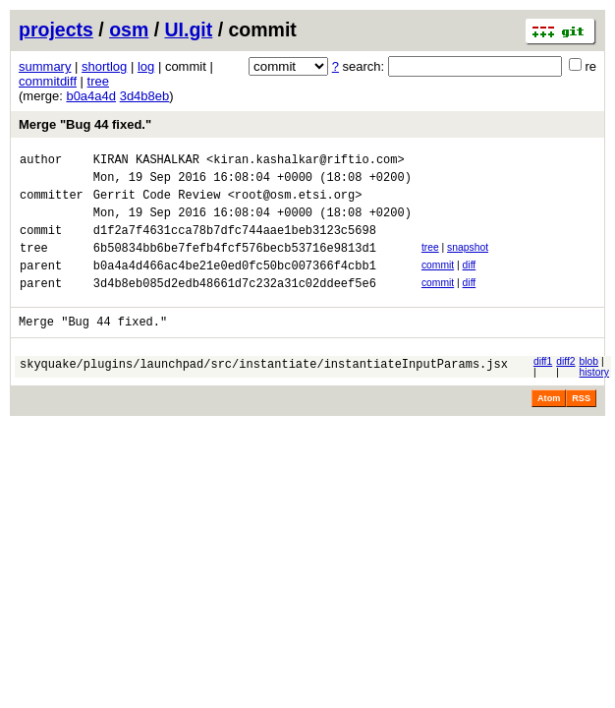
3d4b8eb (145, 95)
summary (45, 66)
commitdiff (48, 81)
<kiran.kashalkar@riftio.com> (305, 161)
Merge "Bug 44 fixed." (85, 124)
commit (437, 282)
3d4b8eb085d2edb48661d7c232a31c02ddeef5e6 (234, 306)
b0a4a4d (91, 95)
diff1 (542, 388)
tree (98, 81)
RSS (581, 425)
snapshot (467, 262)
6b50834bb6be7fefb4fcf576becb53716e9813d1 (234, 265)
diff (469, 282)
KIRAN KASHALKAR (146, 161)
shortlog (104, 66)
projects (56, 29)
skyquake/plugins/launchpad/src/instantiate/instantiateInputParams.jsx (264, 392)
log (146, 66)
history (594, 398)
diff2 (565, 388)
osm (128, 29)
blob (589, 388)
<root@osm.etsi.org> (295, 203)
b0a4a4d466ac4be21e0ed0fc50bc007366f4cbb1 (234, 285)
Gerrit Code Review (157, 203)
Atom (548, 425)
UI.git (189, 29)
